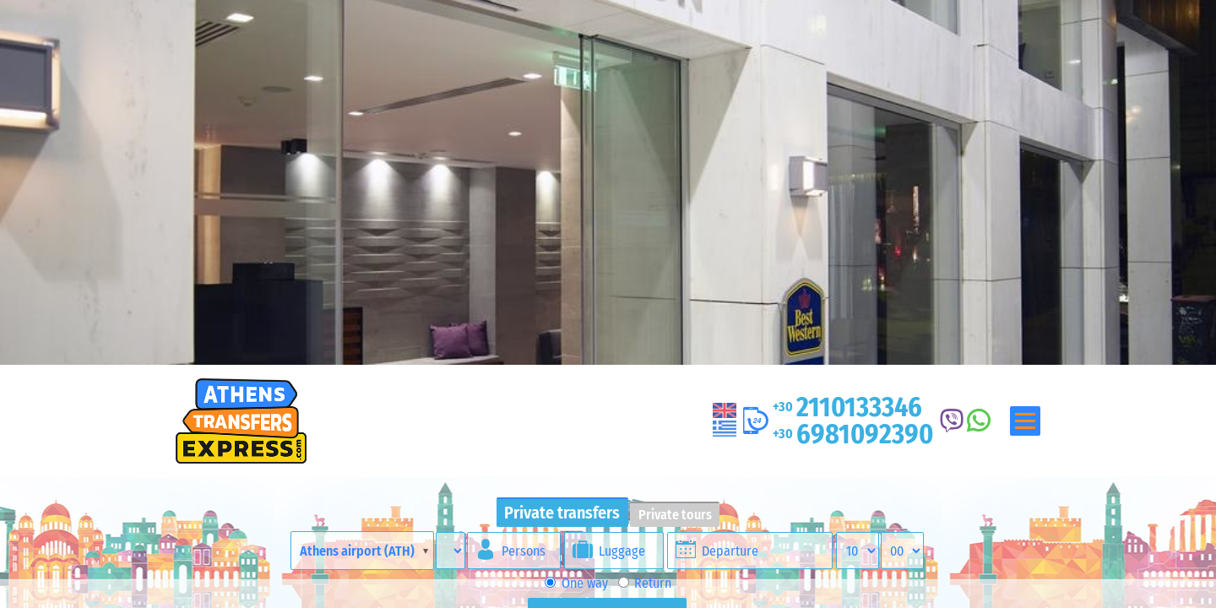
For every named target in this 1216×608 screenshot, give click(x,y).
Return (644, 583)
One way (576, 583)
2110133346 (847, 407)
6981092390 (853, 434)
